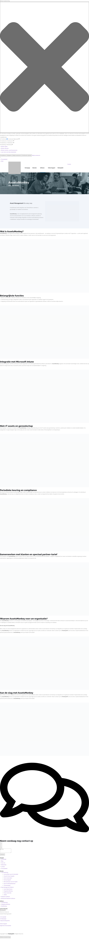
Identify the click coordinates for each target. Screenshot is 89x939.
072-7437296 (3, 917)
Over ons (3, 863)
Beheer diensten (5, 148)
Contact (69, 164)
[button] (44, 67)
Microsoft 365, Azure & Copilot (10, 882)
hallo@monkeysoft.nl (5, 921)
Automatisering (4, 873)
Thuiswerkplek (7, 886)
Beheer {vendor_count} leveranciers (9, 150)
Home (9, 185)
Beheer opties (4, 146)
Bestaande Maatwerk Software (8, 899)
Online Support (51, 167)
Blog (2, 861)
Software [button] (42, 167)
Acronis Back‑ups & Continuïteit (11, 875)
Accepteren (3, 155)
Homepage (27, 167)
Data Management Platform (7, 888)
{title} (2, 161)
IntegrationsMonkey (8, 891)
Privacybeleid (4, 159)
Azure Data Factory (8, 890)
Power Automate (7, 893)
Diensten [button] (34, 167)
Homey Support (7, 880)
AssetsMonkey (4, 903)
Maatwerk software (5, 897)
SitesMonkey (4, 906)
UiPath (5, 895)
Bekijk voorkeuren (17, 155)
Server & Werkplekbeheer (9, 884)
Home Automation (8, 878)
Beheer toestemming (5, 937)
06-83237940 (3, 919)
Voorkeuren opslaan (26, 155)
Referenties (3, 865)
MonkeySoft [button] (60, 167)
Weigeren (9, 155)
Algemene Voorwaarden (5, 926)
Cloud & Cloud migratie (9, 876)
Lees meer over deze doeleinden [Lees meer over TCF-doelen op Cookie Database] (8, 152)
